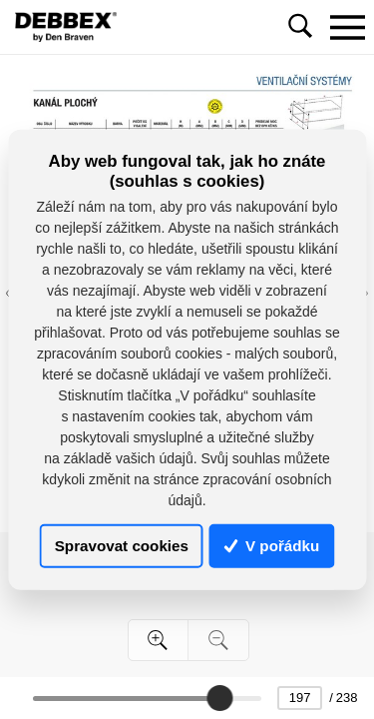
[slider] (219, 698)
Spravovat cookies (121, 545)
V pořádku (272, 545)
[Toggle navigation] (347, 27)
